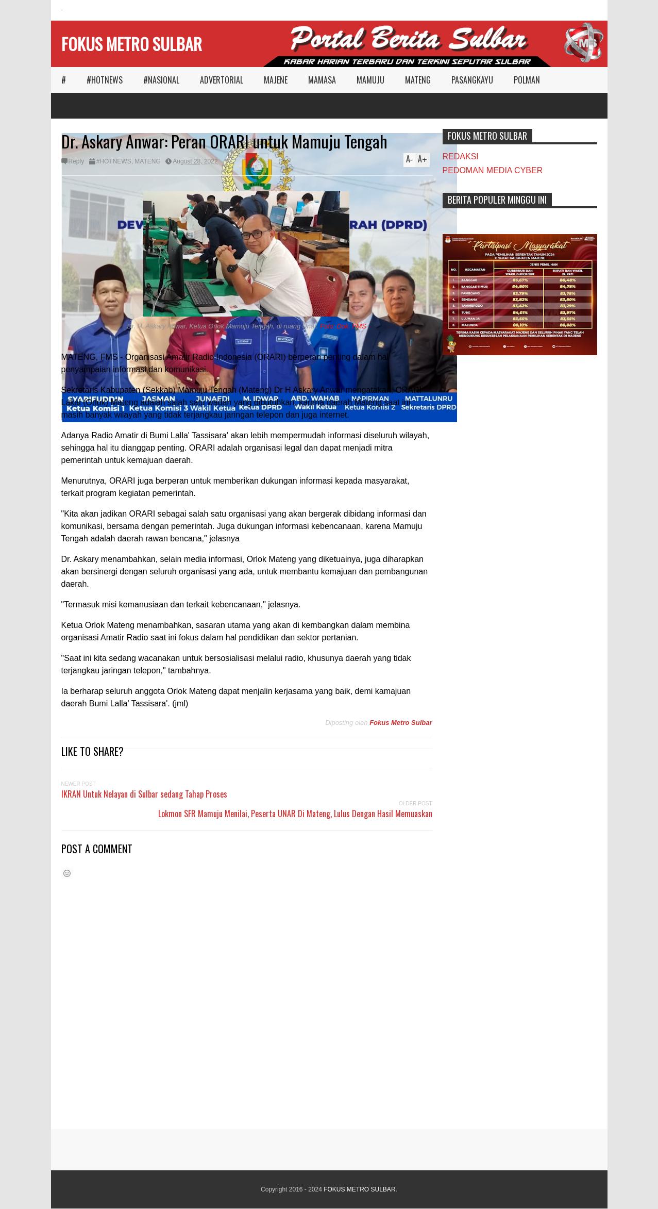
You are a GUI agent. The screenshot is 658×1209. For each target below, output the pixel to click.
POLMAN (527, 80)
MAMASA (322, 80)
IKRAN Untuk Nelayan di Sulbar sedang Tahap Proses (144, 794)
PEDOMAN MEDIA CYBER (493, 170)
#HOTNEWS (105, 80)
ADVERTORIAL (221, 80)
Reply (77, 161)
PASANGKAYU (472, 80)
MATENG (418, 80)
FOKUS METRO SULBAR (131, 43)
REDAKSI (461, 156)
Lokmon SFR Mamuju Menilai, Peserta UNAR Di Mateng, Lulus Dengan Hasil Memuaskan (295, 813)
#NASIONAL (161, 80)
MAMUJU (370, 80)
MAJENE (276, 80)
